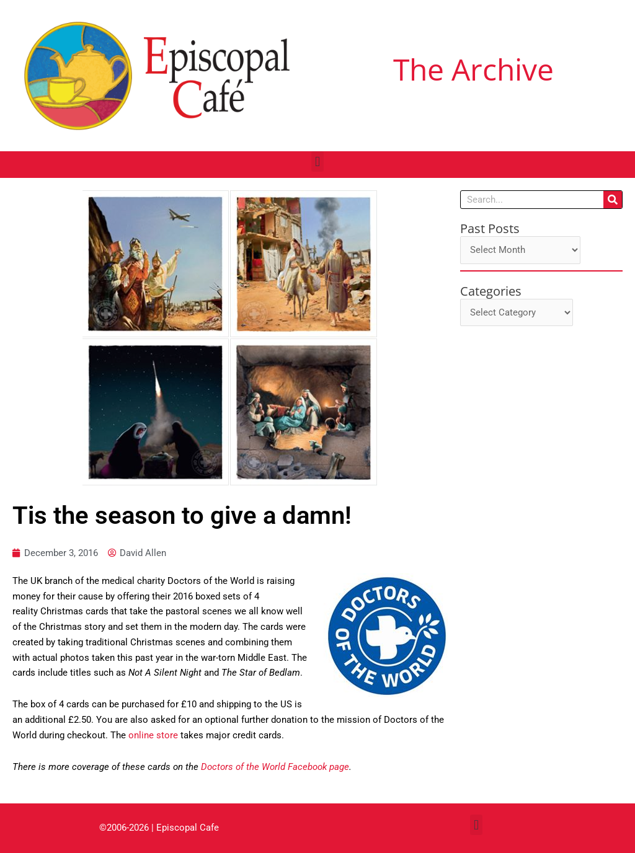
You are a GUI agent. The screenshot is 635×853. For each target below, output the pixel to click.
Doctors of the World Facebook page (275, 766)
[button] (317, 161)
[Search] (612, 199)
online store (153, 735)
